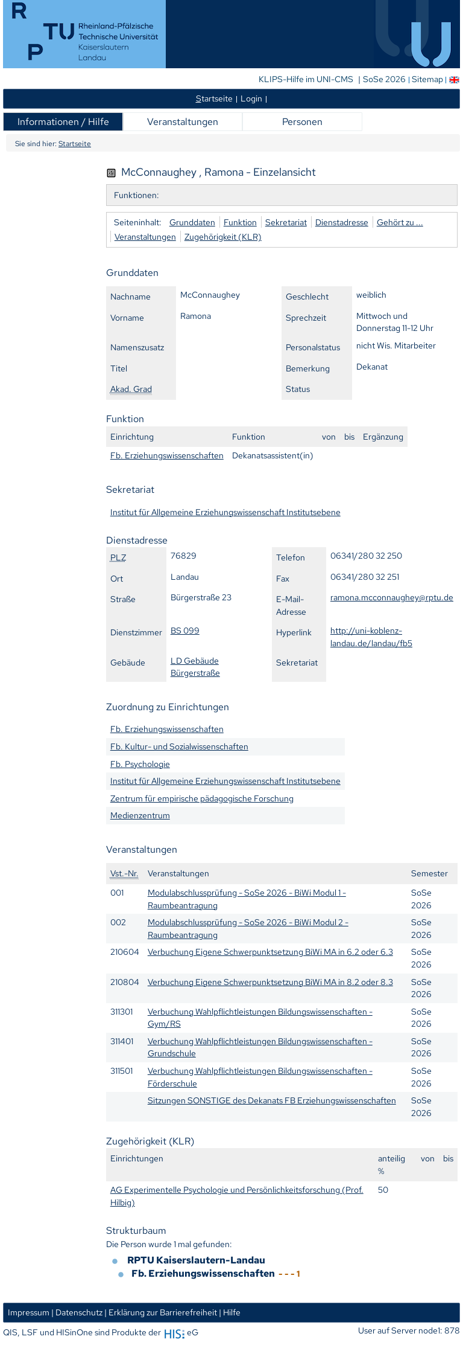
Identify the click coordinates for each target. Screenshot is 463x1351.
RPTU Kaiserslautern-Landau (196, 1260)
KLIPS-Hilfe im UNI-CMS (307, 79)
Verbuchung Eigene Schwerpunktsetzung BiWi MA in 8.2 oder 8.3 (270, 981)
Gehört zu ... (400, 222)
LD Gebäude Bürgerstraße (195, 667)
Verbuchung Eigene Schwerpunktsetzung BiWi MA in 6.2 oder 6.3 (270, 951)
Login (251, 98)
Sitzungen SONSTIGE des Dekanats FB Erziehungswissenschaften (272, 1100)
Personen (302, 121)
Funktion (240, 222)
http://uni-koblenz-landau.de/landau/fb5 (371, 636)
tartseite (214, 98)
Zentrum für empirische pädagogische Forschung (202, 798)
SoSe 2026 (385, 79)
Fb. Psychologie (140, 763)
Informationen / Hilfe (63, 121)
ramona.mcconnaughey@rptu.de (391, 597)
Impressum (28, 1312)
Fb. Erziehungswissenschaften (167, 455)
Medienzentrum (140, 815)
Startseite (74, 144)
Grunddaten (192, 222)
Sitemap (427, 79)
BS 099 (185, 630)
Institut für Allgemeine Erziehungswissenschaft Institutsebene (225, 512)
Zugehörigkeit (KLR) (223, 236)
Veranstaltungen (182, 121)
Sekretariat (286, 222)
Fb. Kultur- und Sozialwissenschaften (179, 746)
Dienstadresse (341, 222)
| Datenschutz (76, 1312)
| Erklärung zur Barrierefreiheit (160, 1312)
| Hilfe (230, 1312)
